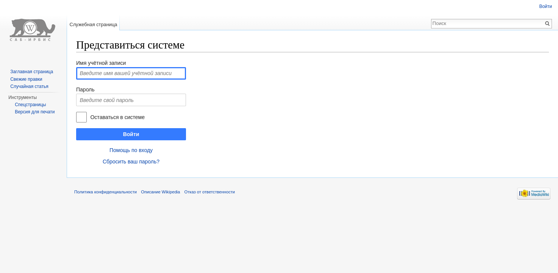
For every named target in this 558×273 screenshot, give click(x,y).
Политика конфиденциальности (105, 192)
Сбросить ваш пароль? (131, 161)
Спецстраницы (30, 104)
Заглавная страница (31, 71)
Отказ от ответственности (209, 192)
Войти (131, 134)
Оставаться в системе (117, 117)
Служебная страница (93, 24)
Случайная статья (29, 86)
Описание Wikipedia (160, 192)
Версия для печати (35, 112)
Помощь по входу (131, 150)
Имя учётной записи (101, 63)
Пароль (85, 89)
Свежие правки (26, 79)
